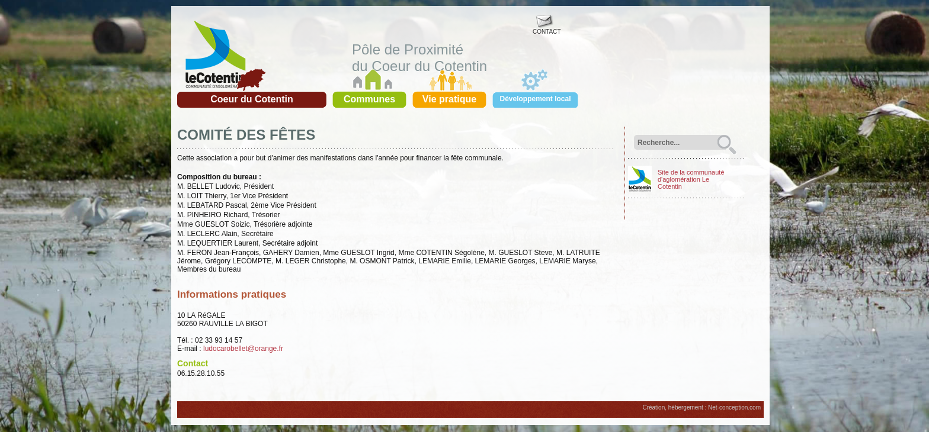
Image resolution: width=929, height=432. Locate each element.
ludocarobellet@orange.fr (243, 348)
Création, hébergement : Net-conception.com (701, 407)
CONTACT (547, 29)
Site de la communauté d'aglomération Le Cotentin (691, 179)
